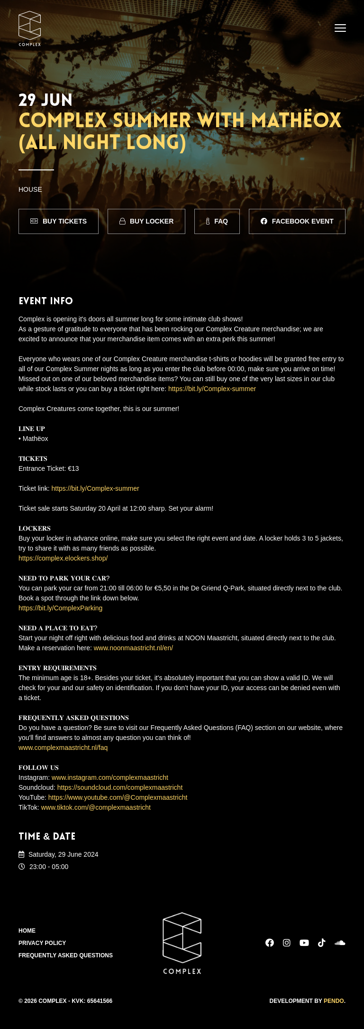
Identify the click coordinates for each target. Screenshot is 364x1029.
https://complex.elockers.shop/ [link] (63, 558)
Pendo (334, 1001)
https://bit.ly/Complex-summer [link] (212, 389)
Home (27, 930)
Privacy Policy (42, 943)
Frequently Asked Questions (65, 955)
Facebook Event (297, 221)
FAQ (217, 221)
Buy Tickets (58, 221)
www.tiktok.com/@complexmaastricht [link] (96, 807)
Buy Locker (146, 221)
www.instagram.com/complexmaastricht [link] (110, 777)
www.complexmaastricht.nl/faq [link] (63, 747)
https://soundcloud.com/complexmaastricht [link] (120, 787)
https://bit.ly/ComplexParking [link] (60, 608)
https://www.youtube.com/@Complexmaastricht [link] (118, 797)
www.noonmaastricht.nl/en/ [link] (133, 648)
